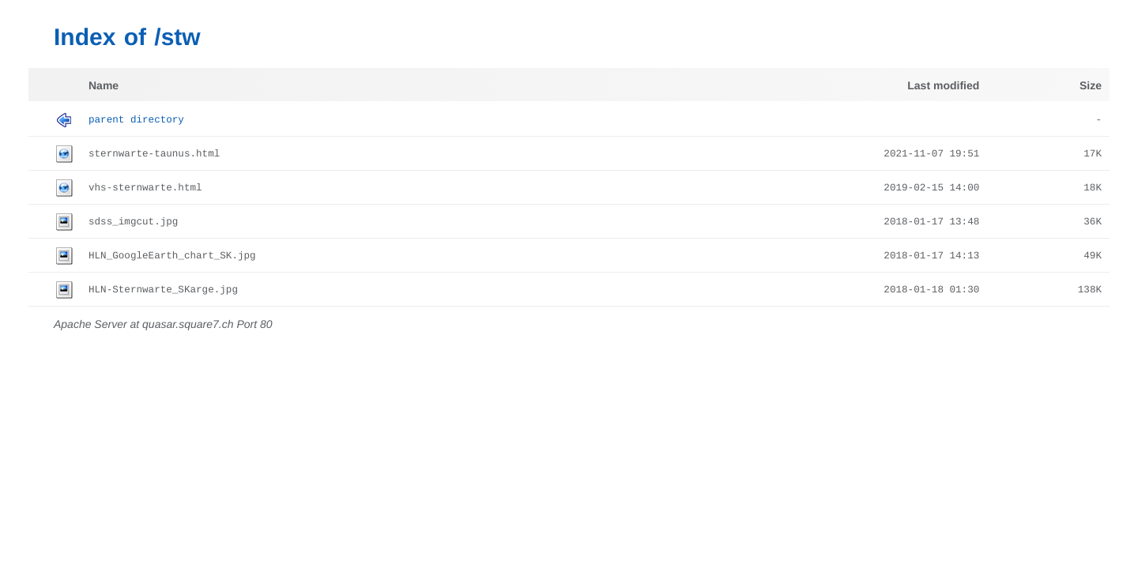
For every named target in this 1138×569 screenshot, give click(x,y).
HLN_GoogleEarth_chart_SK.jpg (172, 256)
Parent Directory (136, 120)
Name (104, 85)
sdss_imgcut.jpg (133, 222)
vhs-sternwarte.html (145, 188)
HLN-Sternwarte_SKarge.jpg (163, 290)
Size (1091, 85)
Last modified (943, 85)
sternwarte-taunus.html (154, 154)
